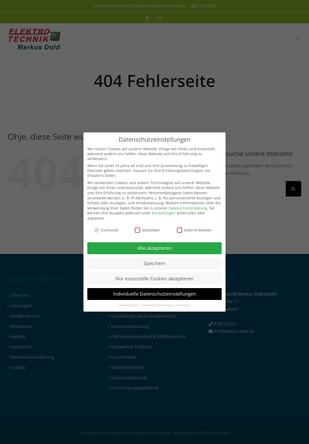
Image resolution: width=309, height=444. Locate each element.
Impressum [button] (183, 305)
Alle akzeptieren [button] (154, 248)
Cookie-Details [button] (128, 305)
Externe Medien (194, 230)
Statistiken (147, 230)
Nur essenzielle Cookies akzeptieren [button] (154, 278)
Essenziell (106, 230)
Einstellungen (164, 212)
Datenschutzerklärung (188, 208)
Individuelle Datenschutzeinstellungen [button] (154, 294)
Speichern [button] (154, 263)
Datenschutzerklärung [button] (157, 305)
